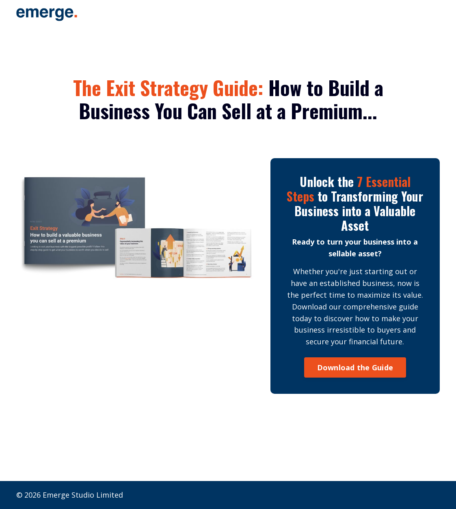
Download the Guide (355, 367)
